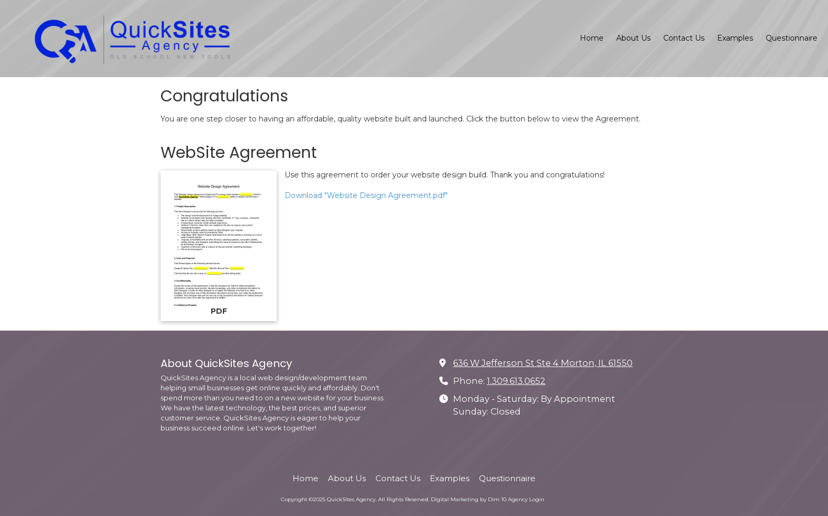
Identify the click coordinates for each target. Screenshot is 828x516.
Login (536, 499)
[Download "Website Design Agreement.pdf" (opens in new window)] (219, 246)
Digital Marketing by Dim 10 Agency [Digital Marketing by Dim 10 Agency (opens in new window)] (479, 499)
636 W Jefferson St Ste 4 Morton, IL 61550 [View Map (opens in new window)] (543, 363)
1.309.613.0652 (516, 381)
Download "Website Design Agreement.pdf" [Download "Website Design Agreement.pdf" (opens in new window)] (366, 195)
